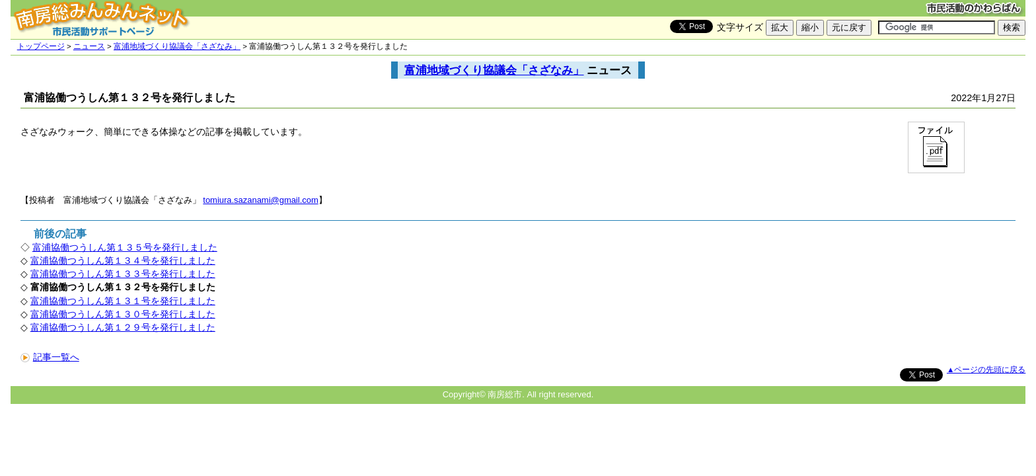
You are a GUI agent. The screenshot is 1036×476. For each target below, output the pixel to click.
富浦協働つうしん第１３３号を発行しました (122, 273)
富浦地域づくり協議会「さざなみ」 (177, 46)
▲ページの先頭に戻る (986, 370)
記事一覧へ (49, 357)
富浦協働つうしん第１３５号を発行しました (124, 247)
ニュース (89, 46)
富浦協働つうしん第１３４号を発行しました (122, 260)
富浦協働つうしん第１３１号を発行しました (122, 301)
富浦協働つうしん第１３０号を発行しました (122, 314)
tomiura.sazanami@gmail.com (260, 200)
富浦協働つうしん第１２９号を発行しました (122, 327)
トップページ (41, 46)
